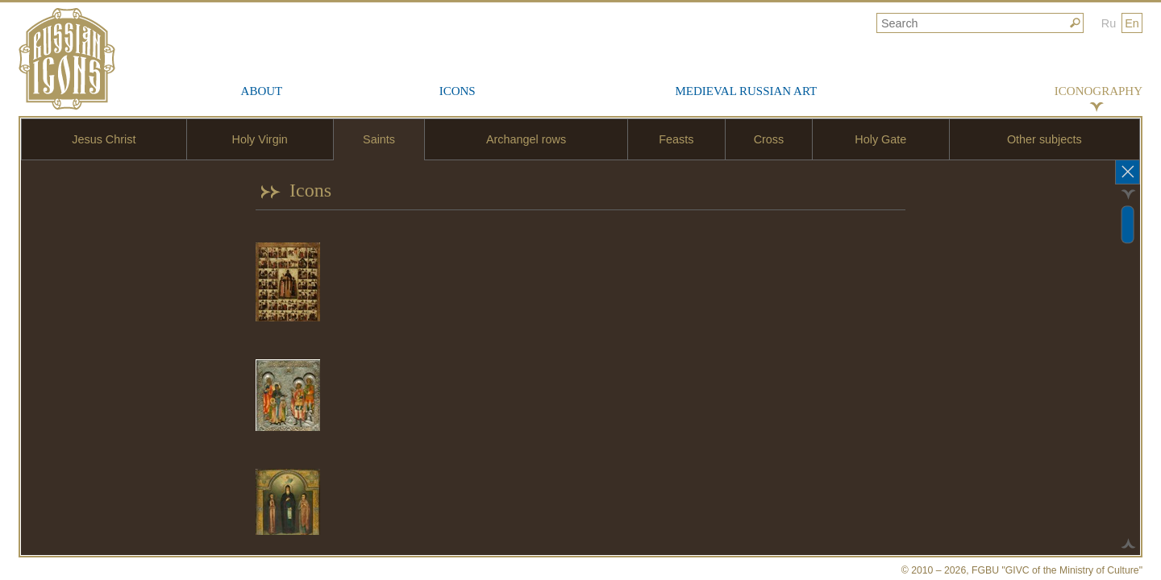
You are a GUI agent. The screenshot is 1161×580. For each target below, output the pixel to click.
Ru (1108, 23)
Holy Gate (880, 139)
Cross (769, 139)
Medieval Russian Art (746, 91)
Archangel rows (526, 139)
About (262, 91)
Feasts (676, 139)
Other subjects (1044, 139)
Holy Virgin (260, 139)
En (1132, 23)
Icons (457, 91)
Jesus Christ (103, 139)
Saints (379, 139)
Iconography (1098, 91)
